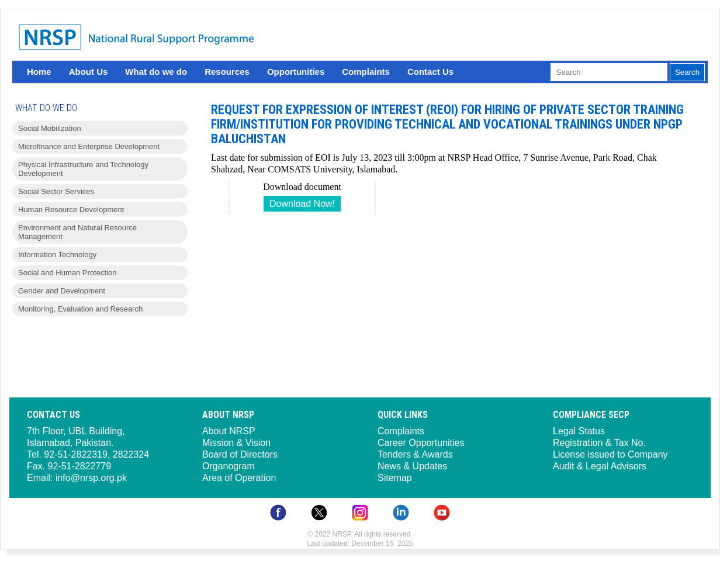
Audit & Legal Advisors (599, 466)
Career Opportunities (421, 443)
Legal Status (579, 431)
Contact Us (430, 72)
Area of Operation (239, 478)
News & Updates (412, 466)
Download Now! (302, 204)
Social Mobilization (49, 128)
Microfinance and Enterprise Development (89, 146)
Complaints (366, 72)
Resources (227, 72)
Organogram (228, 466)
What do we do (156, 72)
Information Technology (57, 254)
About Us (88, 72)
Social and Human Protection (67, 272)
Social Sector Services (56, 191)
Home (39, 72)
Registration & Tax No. (599, 443)
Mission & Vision (236, 443)
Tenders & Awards (415, 454)
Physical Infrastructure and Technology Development (83, 169)
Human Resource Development (71, 209)
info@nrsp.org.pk (91, 478)
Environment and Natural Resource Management (77, 232)
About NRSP (228, 431)
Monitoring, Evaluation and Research (80, 309)
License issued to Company (610, 454)
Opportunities (295, 72)
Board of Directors (240, 454)
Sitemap (395, 478)
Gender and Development (61, 290)
